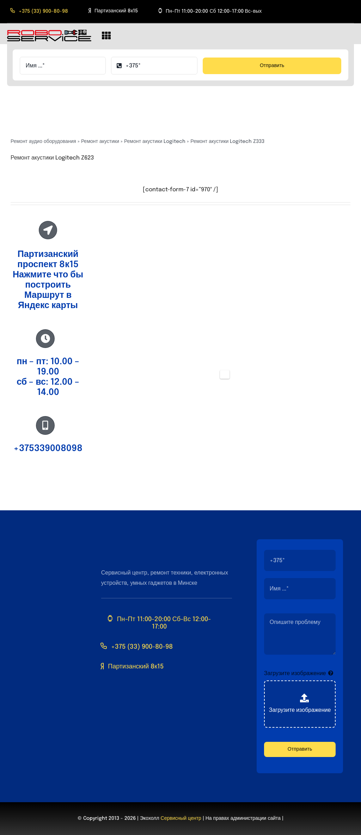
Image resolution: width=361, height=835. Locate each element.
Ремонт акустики (100, 141)
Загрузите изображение (295, 674)
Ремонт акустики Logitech (154, 141)
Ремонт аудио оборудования (43, 141)
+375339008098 (47, 448)
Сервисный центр (181, 818)
